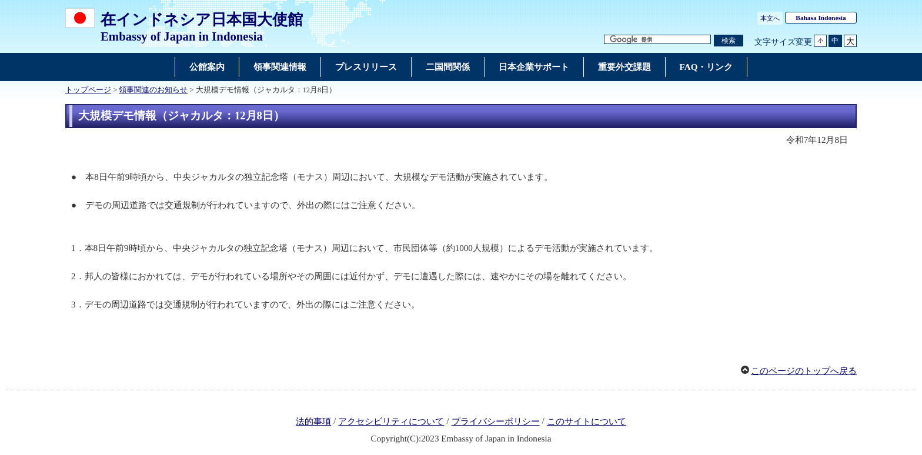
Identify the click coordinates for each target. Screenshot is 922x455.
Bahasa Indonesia (821, 17)
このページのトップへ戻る (804, 371)
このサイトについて (586, 421)
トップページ (88, 90)
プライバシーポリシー (496, 421)
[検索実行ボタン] (728, 41)
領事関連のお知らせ (153, 90)
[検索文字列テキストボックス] (657, 40)
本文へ (770, 18)
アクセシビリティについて (391, 421)
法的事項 (313, 421)
